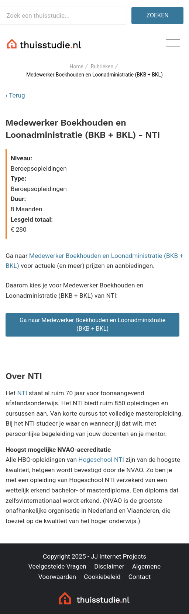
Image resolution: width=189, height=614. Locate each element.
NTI (22, 393)
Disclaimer (109, 566)
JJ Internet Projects (118, 556)
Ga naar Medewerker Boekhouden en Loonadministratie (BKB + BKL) (93, 324)
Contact (139, 576)
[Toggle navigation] (172, 43)
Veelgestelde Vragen (57, 566)
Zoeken (158, 15)
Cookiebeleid (102, 576)
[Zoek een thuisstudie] (63, 15)
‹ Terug (15, 95)
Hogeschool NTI (101, 459)
